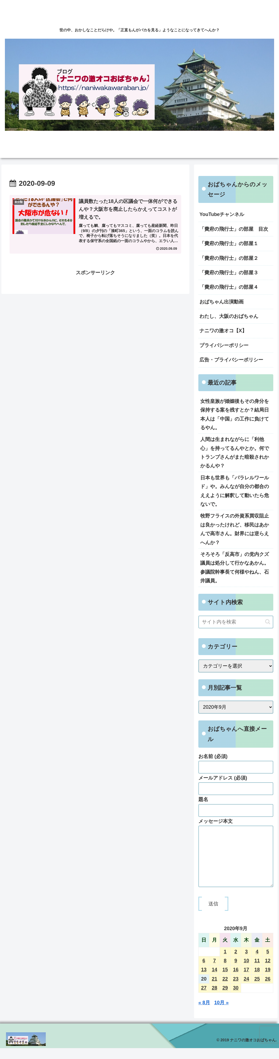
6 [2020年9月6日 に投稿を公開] (203, 971)
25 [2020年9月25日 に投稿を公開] (257, 990)
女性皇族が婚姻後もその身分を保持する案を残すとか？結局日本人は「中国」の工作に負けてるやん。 (234, 414)
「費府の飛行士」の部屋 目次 (233, 229)
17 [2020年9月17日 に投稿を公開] (246, 980)
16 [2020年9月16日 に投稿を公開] (235, 980)
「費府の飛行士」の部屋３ (228, 272)
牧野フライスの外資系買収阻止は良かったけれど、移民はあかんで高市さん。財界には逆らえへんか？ (234, 529)
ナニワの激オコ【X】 (223, 330)
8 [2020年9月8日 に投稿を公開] (225, 971)
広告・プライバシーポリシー (231, 360)
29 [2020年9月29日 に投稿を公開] (225, 999)
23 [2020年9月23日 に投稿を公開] (235, 990)
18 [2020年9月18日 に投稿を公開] (257, 980)
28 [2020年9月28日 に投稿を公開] (214, 999)
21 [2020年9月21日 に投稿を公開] (214, 990)
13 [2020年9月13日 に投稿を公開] (204, 980)
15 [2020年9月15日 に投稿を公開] (225, 980)
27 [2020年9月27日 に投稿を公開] (204, 999)
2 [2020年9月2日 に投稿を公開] (235, 962)
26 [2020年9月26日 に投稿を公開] (267, 990)
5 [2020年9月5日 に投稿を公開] (267, 962)
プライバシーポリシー (223, 345)
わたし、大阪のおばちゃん (228, 316)
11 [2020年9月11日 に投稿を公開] (257, 971)
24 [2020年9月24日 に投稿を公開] (246, 990)
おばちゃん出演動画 (221, 302)
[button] (267, 622)
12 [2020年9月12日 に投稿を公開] (267, 971)
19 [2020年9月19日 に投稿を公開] (267, 980)
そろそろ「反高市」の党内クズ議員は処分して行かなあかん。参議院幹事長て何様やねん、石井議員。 (234, 567)
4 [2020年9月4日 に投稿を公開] (257, 962)
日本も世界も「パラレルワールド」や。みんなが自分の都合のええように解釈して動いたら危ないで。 (234, 491)
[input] (235, 622)
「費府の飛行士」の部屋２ (228, 258)
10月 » (221, 1013)
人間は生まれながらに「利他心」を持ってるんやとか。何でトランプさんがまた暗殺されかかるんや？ (234, 452)
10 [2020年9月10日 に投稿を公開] (246, 971)
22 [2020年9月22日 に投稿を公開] (225, 990)
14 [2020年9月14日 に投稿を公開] (214, 980)
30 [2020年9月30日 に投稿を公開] (235, 999)
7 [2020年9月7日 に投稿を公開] (214, 971)
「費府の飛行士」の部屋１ (228, 243)
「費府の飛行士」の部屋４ (228, 287)
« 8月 (204, 1013)
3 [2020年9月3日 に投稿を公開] (246, 962)
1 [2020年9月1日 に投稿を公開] (225, 962)
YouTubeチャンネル (221, 214)
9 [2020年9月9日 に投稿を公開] (235, 971)
